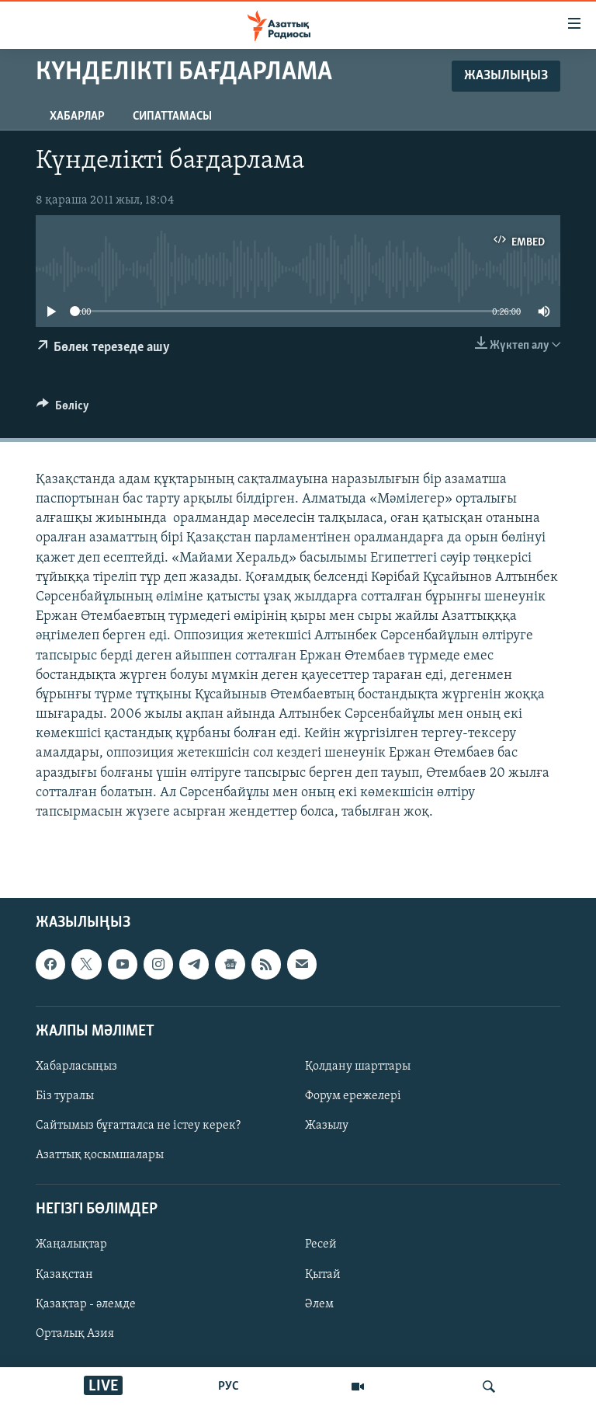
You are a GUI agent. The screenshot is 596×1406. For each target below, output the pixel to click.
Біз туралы (65, 1096)
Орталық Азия (75, 1334)
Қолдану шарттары (358, 1066)
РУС (228, 1386)
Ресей (321, 1245)
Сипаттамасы (172, 116)
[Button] (62, 409)
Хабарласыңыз (76, 1066)
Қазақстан (64, 1275)
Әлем (319, 1304)
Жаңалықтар (71, 1245)
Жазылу (326, 1125)
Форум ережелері (353, 1096)
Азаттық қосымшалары (100, 1155)
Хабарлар (77, 116)
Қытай (323, 1275)
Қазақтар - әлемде (86, 1304)
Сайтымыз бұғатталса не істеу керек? (138, 1125)
